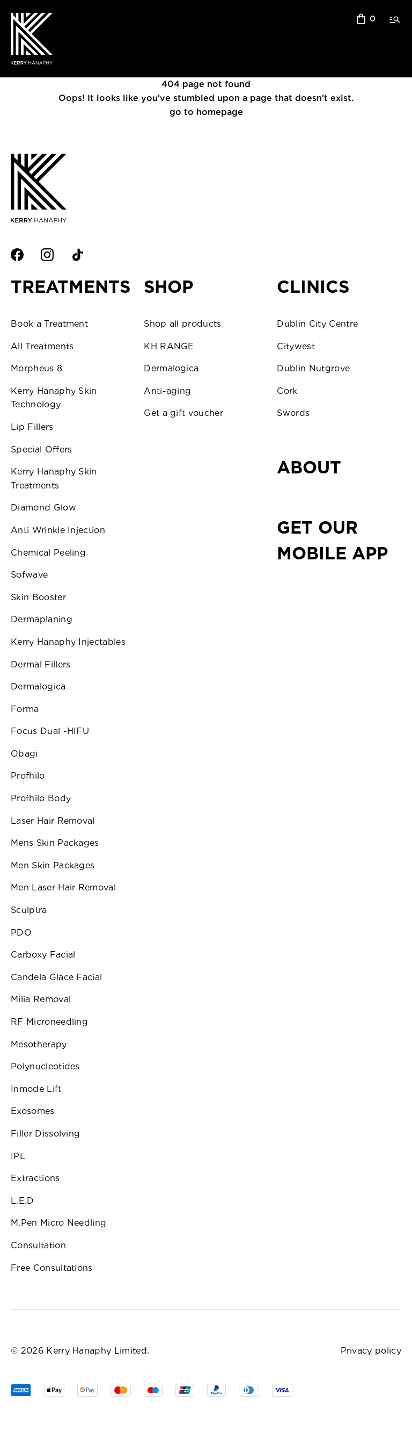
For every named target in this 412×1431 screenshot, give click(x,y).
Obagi (24, 754)
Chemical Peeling (48, 553)
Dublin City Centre (317, 324)
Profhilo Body (41, 798)
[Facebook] (17, 254)
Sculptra (29, 910)
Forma (25, 709)
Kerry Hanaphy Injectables (68, 642)
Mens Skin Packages (55, 843)
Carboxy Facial (43, 955)
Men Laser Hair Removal (63, 887)
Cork (287, 391)
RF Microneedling (49, 1022)
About (309, 467)
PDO (21, 932)
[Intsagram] (47, 254)
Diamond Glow (43, 507)
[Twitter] (107, 254)
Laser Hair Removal (53, 821)
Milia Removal (41, 999)
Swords (293, 413)
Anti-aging (167, 391)
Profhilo (28, 776)
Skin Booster (38, 597)
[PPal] (216, 1390)
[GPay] (87, 1390)
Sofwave (29, 575)
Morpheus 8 (36, 368)
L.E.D (22, 1201)
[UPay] (184, 1390)
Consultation (38, 1245)
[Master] (121, 1390)
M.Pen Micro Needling (58, 1223)
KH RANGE (169, 346)
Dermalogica (38, 686)
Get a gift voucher (183, 413)
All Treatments (42, 346)
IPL (18, 1156)
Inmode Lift (36, 1089)
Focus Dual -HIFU (50, 731)
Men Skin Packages (52, 865)
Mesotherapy (39, 1044)
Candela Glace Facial (56, 977)
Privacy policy (371, 1351)
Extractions (35, 1178)
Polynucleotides (45, 1066)
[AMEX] (21, 1390)
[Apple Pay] (54, 1390)
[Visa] (153, 1390)
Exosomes (33, 1111)
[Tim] (249, 1390)
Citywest (296, 346)
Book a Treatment (49, 324)
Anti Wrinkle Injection (58, 530)
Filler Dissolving (45, 1133)
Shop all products (182, 324)
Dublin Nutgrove (313, 368)
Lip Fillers (32, 427)
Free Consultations (52, 1268)
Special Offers (41, 449)
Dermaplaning (41, 619)
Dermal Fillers (40, 664)
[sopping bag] (366, 19)
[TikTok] (77, 254)
